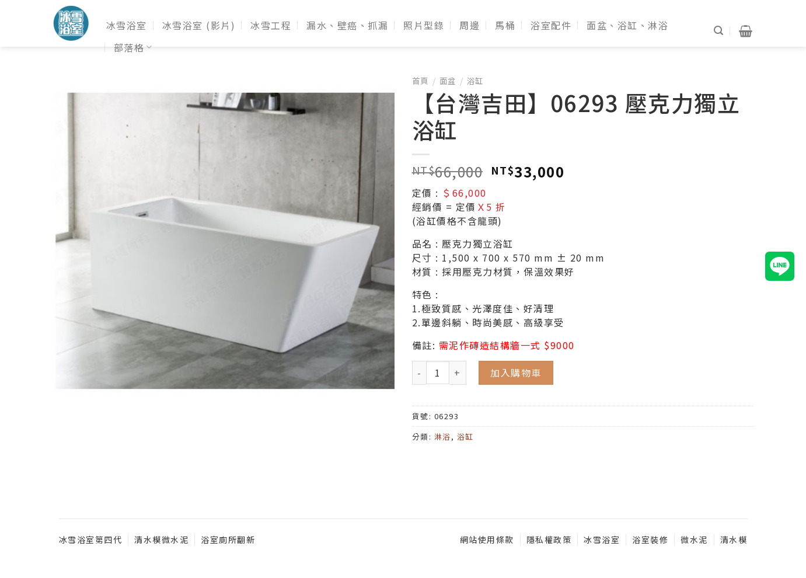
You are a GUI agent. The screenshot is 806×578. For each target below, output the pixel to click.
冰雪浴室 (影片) (199, 25)
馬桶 (505, 25)
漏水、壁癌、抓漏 (347, 25)
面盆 (447, 80)
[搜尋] (719, 30)
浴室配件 (551, 25)
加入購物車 (516, 372)
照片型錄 (423, 25)
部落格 (133, 47)
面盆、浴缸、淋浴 (627, 25)
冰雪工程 (270, 25)
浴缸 (475, 80)
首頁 (420, 80)
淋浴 (442, 436)
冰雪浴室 (126, 25)
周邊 (469, 25)
